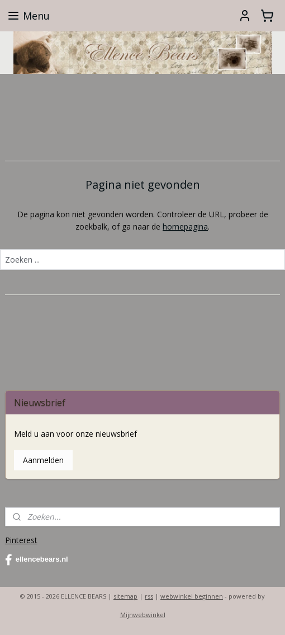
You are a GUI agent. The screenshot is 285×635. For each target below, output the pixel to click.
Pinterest (21, 540)
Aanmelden (43, 460)
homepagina (185, 226)
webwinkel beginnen (191, 596)
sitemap (125, 596)
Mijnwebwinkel (142, 614)
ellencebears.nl (36, 560)
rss (149, 596)
